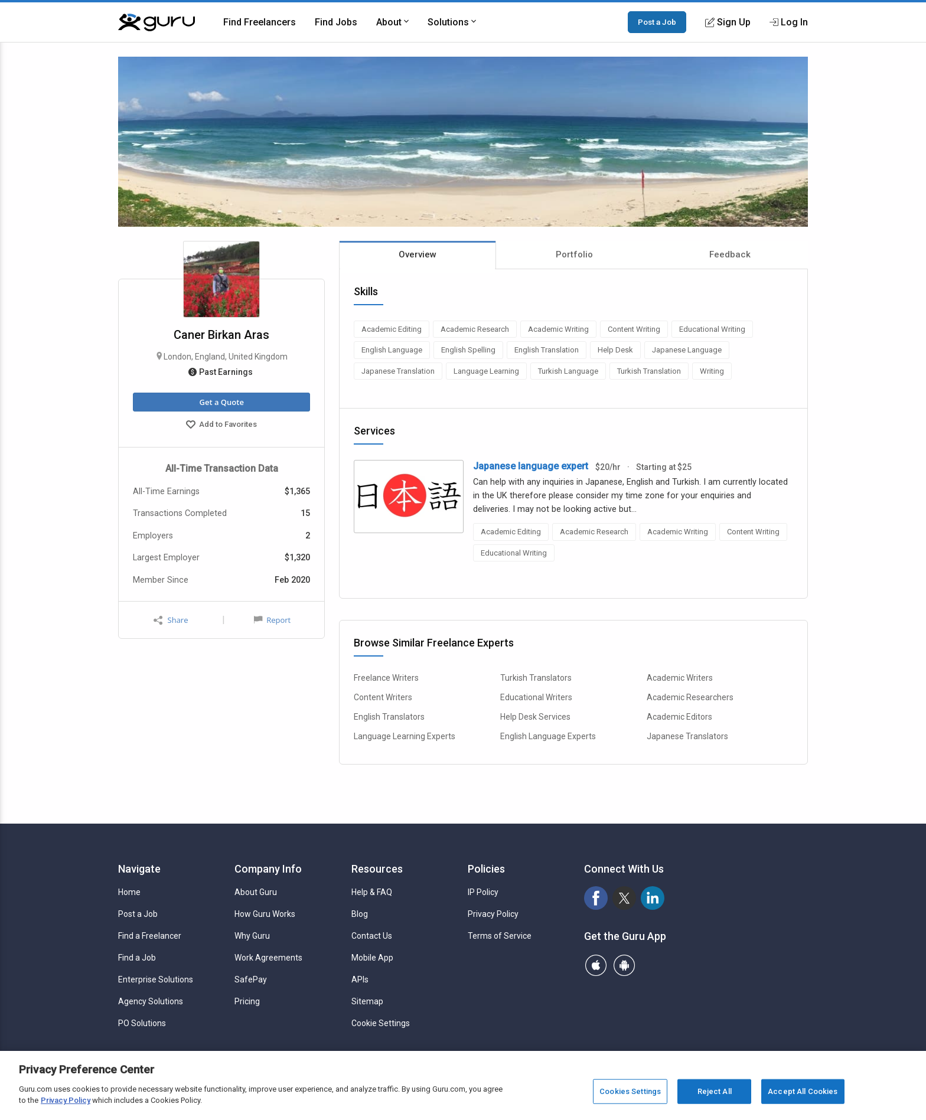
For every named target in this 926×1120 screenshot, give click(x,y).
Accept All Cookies (802, 1091)
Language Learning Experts (404, 736)
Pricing (247, 1001)
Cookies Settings (630, 1091)
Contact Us (371, 936)
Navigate (139, 869)
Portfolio (574, 254)
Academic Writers (680, 678)
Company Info (268, 869)
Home (129, 892)
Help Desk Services (535, 716)
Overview (417, 254)
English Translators (389, 716)
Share (171, 620)
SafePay (250, 979)
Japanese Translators (687, 736)
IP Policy (483, 892)
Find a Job (137, 957)
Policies (486, 869)
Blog (359, 914)
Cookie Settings (380, 1023)
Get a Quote (221, 402)
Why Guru (252, 936)
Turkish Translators (536, 678)
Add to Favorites (221, 426)
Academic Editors (679, 716)
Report (272, 620)
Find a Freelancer (149, 936)
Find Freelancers (259, 22)
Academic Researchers (690, 697)
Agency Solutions (150, 1001)
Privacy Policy (493, 914)
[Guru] (156, 22)
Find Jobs (336, 22)
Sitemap (367, 1001)
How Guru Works (264, 914)
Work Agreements (268, 957)
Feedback (730, 254)
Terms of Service (500, 936)
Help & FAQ (371, 892)
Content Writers (383, 697)
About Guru (255, 892)
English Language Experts (548, 736)
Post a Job (657, 22)
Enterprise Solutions (155, 979)
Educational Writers (536, 697)
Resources (377, 869)
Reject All (714, 1091)
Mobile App (372, 957)
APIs (360, 979)
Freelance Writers (386, 678)
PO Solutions (142, 1023)
